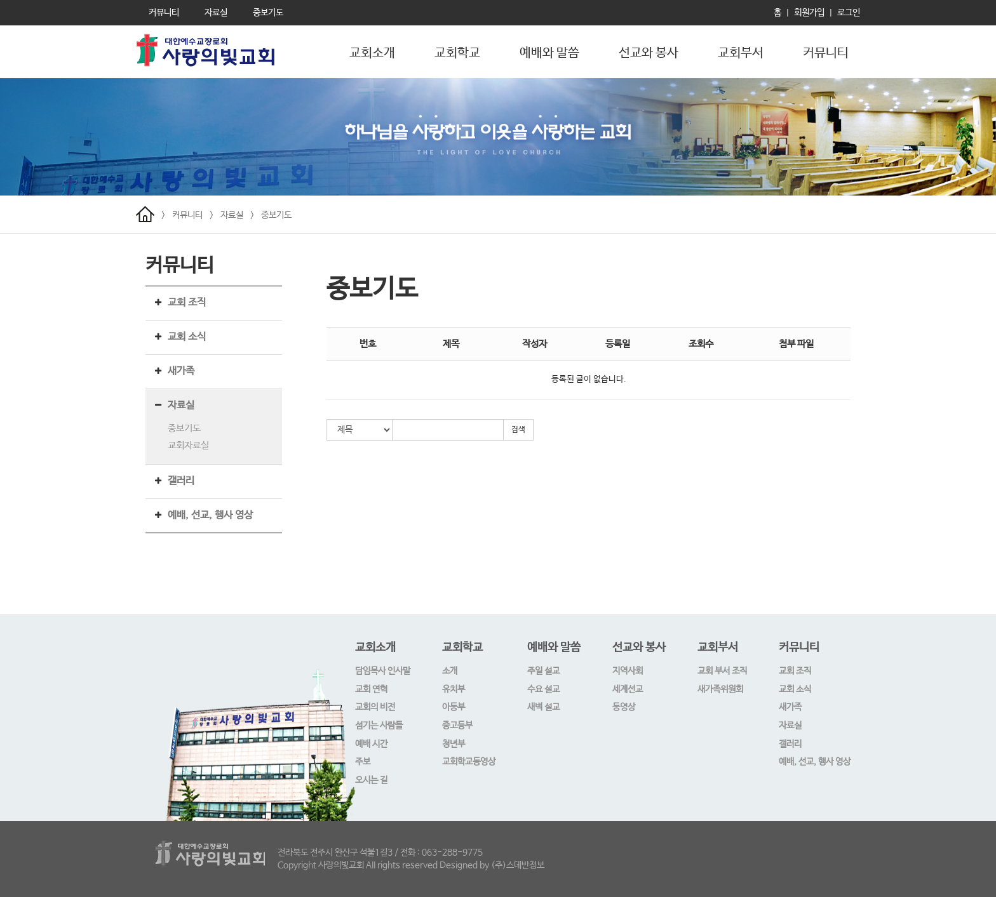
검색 (518, 429)
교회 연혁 (371, 689)
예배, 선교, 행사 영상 (210, 515)
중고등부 (457, 726)
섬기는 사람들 (379, 726)
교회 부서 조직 (722, 671)
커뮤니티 (826, 53)
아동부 (453, 707)
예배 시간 (371, 744)
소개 (449, 671)
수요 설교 (543, 689)
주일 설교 (543, 671)
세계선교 (627, 689)
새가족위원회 (720, 689)
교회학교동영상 (468, 762)
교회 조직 (187, 302)
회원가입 (809, 13)
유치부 (453, 689)
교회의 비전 (375, 707)
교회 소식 (187, 337)
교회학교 (457, 53)
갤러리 (181, 481)
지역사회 (627, 671)
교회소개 (372, 53)
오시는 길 (371, 780)
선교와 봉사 (648, 53)
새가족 (181, 371)
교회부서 (741, 53)
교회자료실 (188, 445)
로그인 (848, 13)
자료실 (231, 215)
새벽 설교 (543, 707)
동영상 (623, 707)
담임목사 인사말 (382, 671)
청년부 (453, 744)
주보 (362, 762)
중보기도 (276, 215)
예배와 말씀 (549, 53)
